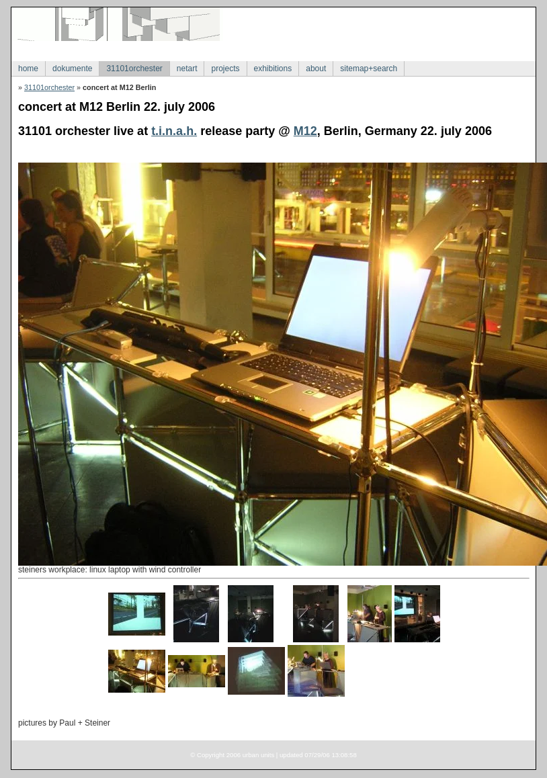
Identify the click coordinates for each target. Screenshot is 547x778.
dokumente (72, 68)
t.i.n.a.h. (174, 131)
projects (225, 68)
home (28, 68)
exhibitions (273, 68)
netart (187, 68)
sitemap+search (368, 68)
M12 (305, 131)
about (316, 68)
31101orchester (134, 68)
